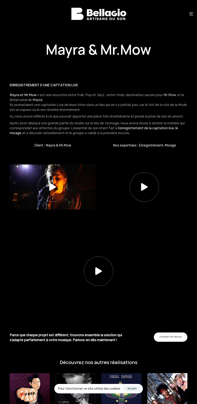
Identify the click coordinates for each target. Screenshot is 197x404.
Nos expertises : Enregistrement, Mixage (144, 145)
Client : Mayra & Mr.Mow (52, 145)
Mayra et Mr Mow (23, 95)
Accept (132, 388)
